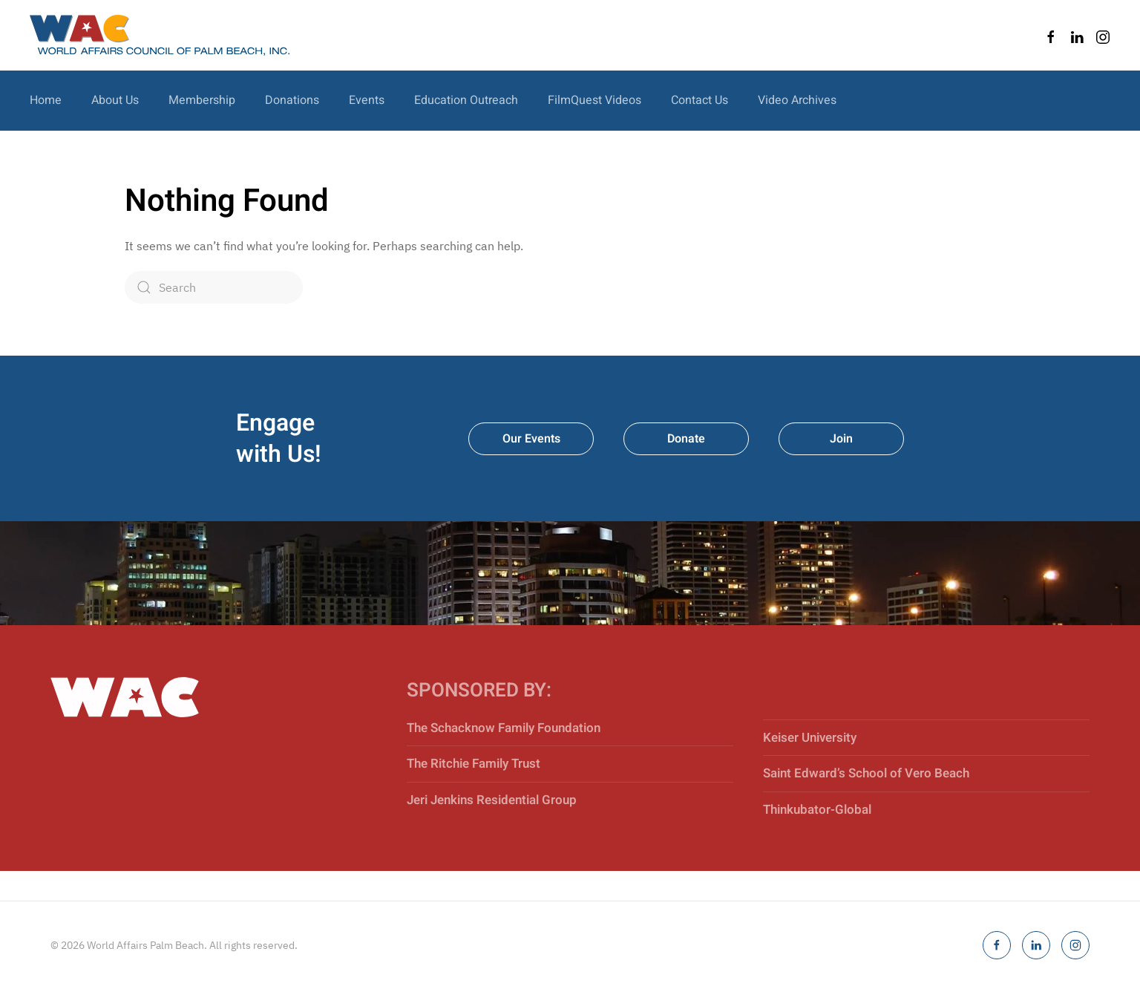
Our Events (531, 439)
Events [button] (366, 100)
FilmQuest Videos (594, 100)
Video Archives (797, 100)
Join (841, 439)
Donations (292, 100)
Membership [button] (201, 100)
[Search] (214, 287)
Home (46, 100)
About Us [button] (115, 100)
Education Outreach (466, 100)
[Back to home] (159, 35)
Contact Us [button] (699, 100)
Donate (686, 439)
